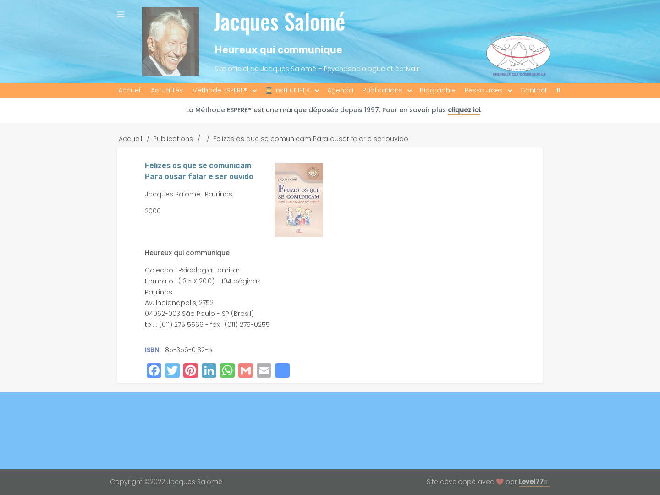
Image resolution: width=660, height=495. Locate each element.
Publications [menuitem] (382, 90)
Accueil (130, 138)
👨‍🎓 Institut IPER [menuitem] (287, 90)
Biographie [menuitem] (438, 90)
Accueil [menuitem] (130, 90)
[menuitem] (558, 90)
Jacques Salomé (279, 21)
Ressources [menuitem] (484, 90)
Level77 (534, 481)
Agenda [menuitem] (340, 90)
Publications (173, 138)
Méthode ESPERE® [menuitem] (220, 90)
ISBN (152, 349)
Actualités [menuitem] (167, 90)
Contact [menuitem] (533, 90)
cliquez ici (464, 109)
